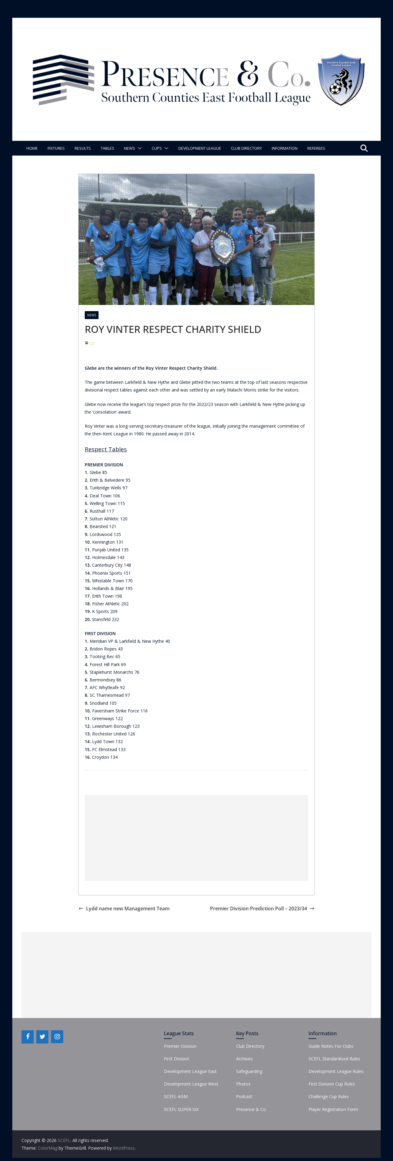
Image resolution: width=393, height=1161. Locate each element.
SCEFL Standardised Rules (334, 1059)
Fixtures (56, 148)
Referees (316, 148)
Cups (157, 148)
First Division (176, 1059)
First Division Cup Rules (332, 1084)
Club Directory (246, 148)
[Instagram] (57, 1036)
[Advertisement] (196, 838)
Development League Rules (336, 1071)
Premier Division (180, 1046)
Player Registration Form (333, 1109)
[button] (138, 148)
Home (32, 148)
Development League (199, 148)
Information (285, 148)
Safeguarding (249, 1071)
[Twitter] (42, 1036)
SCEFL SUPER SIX (181, 1109)
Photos (243, 1084)
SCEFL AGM (176, 1096)
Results (83, 148)
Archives (244, 1059)
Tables (107, 148)
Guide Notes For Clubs (331, 1046)
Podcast (244, 1096)
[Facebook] (27, 1036)
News (129, 148)
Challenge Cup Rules (329, 1096)
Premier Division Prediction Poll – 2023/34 (262, 908)
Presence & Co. (251, 1109)
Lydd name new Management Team (124, 908)
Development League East (190, 1071)
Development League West (191, 1084)
